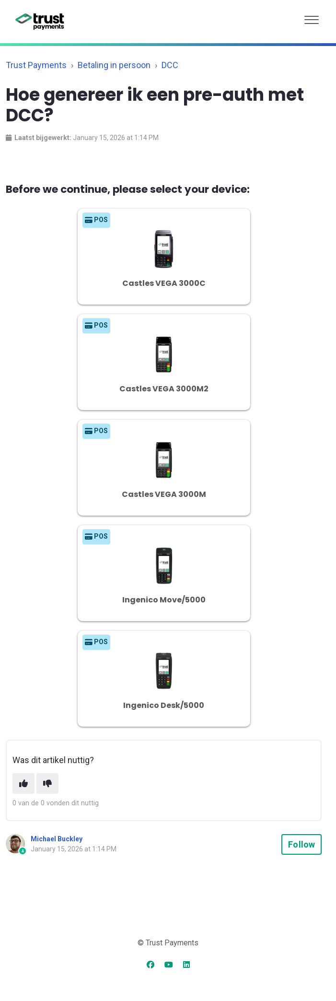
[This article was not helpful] (47, 783)
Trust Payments (36, 65)
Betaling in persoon (114, 65)
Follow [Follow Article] (301, 844)
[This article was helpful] (23, 783)
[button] (311, 17)
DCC (170, 65)
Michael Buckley (56, 839)
